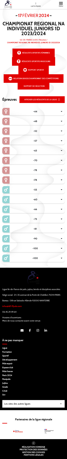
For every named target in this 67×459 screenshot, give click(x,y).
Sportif (5, 356)
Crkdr (4, 391)
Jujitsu (5, 383)
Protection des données (33, 450)
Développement (9, 360)
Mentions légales (33, 455)
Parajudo (6, 379)
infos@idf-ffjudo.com (12, 306)
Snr (3, 395)
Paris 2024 (7, 375)
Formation (7, 352)
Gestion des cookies (33, 452)
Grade (5, 387)
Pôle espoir (7, 364)
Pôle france (7, 371)
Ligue (4, 348)
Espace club (7, 368)
